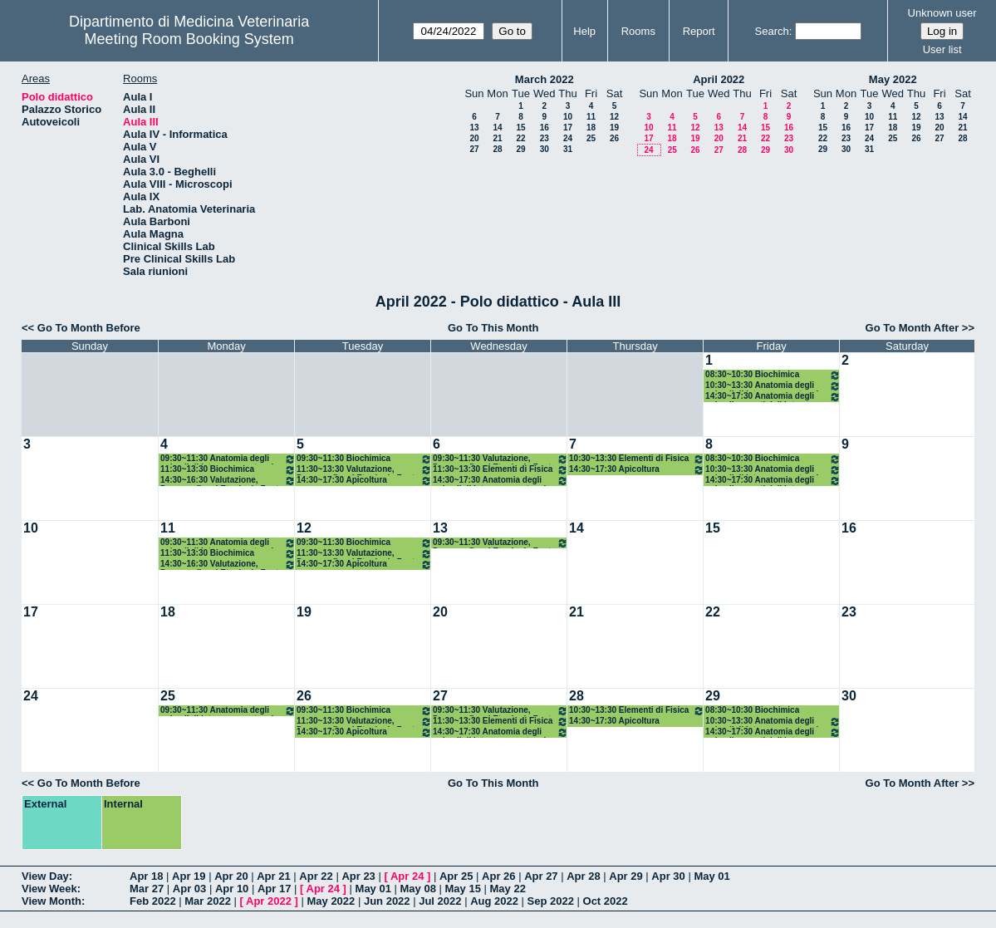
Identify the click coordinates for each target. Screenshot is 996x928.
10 (567, 116)
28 (497, 149)
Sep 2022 (550, 901)
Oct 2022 (605, 901)
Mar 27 (147, 888)
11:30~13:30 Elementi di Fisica (500, 469)
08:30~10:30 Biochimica (773, 375)
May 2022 (893, 79)
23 (544, 138)
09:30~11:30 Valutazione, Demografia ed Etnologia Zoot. (500, 459)
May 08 (418, 888)
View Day (45, 876)
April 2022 (718, 79)
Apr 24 (407, 876)
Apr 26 (498, 876)
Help (584, 31)
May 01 (711, 876)
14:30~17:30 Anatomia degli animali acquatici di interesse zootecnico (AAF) (773, 396)
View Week (49, 888)
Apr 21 (273, 876)
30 (544, 149)
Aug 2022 (494, 901)
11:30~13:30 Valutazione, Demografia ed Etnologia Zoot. (364, 469)
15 (520, 127)
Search (772, 31)
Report (699, 31)
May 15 (463, 888)
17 (567, 127)
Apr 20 (231, 876)
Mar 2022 (207, 901)
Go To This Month (493, 328)
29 (520, 149)
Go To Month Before (88, 328)
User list (942, 49)
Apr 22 (315, 876)
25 (591, 138)
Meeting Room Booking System (189, 39)
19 (614, 127)
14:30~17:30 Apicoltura (364, 480)
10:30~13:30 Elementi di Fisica (636, 459)
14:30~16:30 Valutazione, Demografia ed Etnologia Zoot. (228, 480)
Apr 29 (625, 876)
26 (614, 138)
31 (567, 149)
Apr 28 (583, 876)
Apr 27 (540, 876)
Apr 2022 (269, 901)
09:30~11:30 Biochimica (364, 459)
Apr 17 (274, 888)
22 (520, 138)
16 (544, 127)
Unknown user (942, 13)
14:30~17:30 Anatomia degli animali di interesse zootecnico (500, 480)
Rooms (638, 31)
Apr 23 (358, 876)
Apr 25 (456, 876)
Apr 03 (189, 888)
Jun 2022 (387, 901)
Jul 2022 (440, 901)
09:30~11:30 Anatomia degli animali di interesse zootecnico (228, 459)
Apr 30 (667, 876)
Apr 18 (146, 876)
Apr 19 (188, 876)
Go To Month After (912, 328)
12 (614, 116)
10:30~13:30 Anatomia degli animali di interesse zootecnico (773, 386)
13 (473, 127)
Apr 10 (231, 888)
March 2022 (544, 79)
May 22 (508, 888)
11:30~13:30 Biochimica (228, 469)
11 (591, 116)
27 (473, 149)
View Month (51, 901)
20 (473, 138)
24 (567, 138)
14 (497, 127)
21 (497, 138)
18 (591, 127)
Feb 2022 (153, 901)
